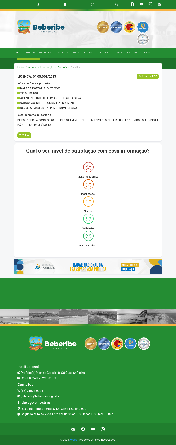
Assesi (73, 439)
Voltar (24, 135)
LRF (128, 53)
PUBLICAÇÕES (89, 53)
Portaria (62, 67)
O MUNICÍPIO (45, 53)
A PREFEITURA (29, 53)
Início (20, 67)
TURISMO (104, 53)
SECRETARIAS (61, 53)
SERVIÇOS (117, 53)
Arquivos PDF (148, 76)
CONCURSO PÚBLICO (142, 53)
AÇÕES (75, 53)
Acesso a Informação (41, 67)
